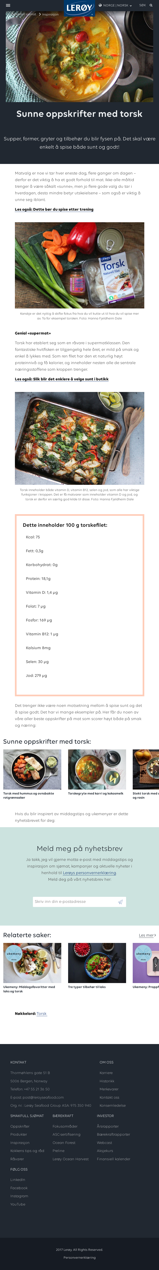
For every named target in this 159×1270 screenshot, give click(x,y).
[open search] (146, 5)
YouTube (17, 1205)
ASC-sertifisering (67, 1135)
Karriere (106, 1073)
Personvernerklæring (80, 1257)
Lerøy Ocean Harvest (71, 1159)
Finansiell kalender (113, 1159)
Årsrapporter (108, 1127)
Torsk (42, 1014)
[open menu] (8, 5)
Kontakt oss (109, 1098)
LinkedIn (17, 1180)
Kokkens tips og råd (27, 1151)
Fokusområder (65, 1127)
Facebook (19, 1188)
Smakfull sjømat (24, 14)
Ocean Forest (64, 1143)
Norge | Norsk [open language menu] (115, 5)
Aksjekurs (105, 1151)
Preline (58, 1151)
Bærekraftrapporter (113, 1135)
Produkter (18, 1135)
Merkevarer (109, 1089)
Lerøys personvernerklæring (89, 873)
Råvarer (17, 1159)
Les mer (146, 935)
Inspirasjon (50, 14)
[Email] (75, 901)
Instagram (19, 1196)
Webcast (104, 1143)
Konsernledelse (113, 1106)
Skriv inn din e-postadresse (58, 893)
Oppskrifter (19, 1127)
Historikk (107, 1081)
